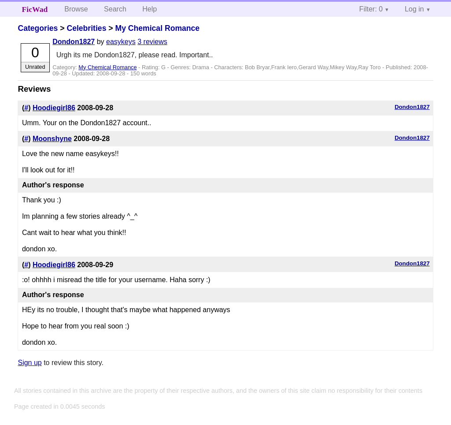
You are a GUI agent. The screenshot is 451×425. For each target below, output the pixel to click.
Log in (414, 9)
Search (115, 9)
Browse (76, 9)
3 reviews (152, 41)
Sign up (29, 362)
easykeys (121, 41)
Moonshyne (52, 138)
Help (149, 9)
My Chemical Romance (157, 28)
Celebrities (86, 28)
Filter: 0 (371, 9)
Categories (38, 28)
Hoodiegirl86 (54, 108)
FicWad (35, 9)
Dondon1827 (73, 41)
